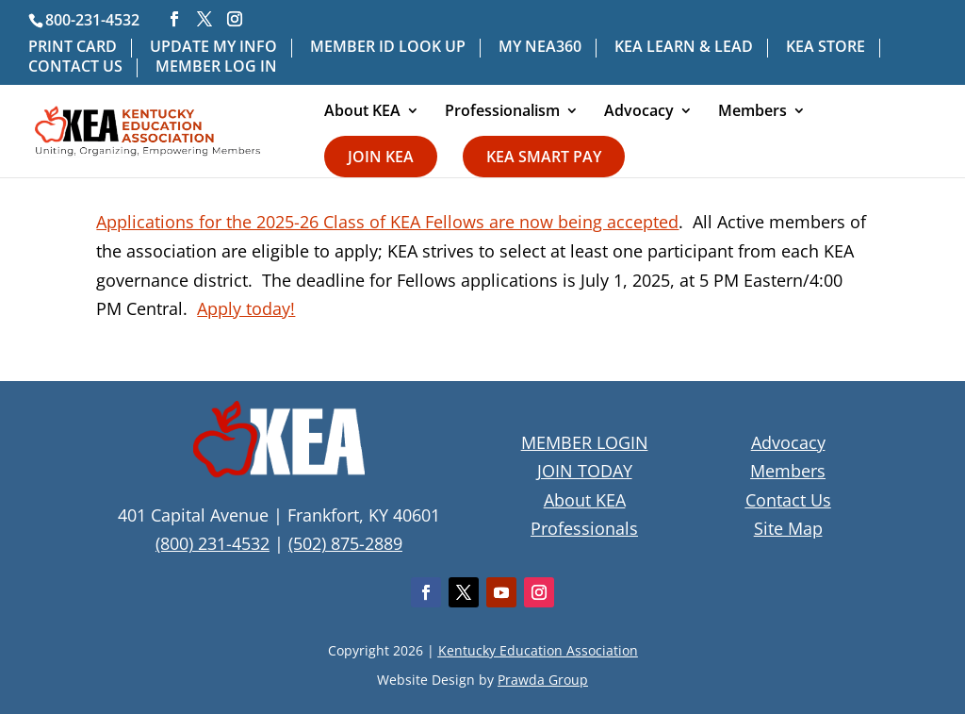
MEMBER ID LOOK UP (388, 48)
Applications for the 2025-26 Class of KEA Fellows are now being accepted (387, 221)
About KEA (362, 112)
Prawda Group (543, 680)
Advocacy (639, 112)
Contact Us (788, 500)
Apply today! (246, 308)
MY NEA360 (540, 48)
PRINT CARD (72, 48)
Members (752, 112)
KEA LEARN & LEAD (683, 48)
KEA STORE (825, 48)
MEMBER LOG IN (216, 67)
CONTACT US (75, 67)
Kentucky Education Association (538, 650)
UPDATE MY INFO (213, 48)
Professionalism (502, 112)
